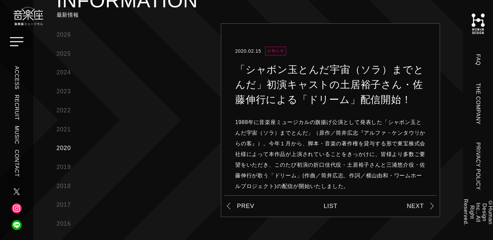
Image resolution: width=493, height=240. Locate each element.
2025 (64, 53)
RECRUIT (17, 107)
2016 (64, 223)
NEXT (415, 206)
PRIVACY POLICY (478, 166)
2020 (64, 148)
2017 (64, 204)
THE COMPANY (478, 104)
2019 (64, 167)
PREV (245, 206)
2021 (64, 129)
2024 (64, 72)
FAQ (478, 59)
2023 (64, 91)
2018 (64, 186)
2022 (64, 110)
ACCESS (17, 78)
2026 (64, 34)
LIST (330, 206)
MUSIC (17, 135)
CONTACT (17, 163)
